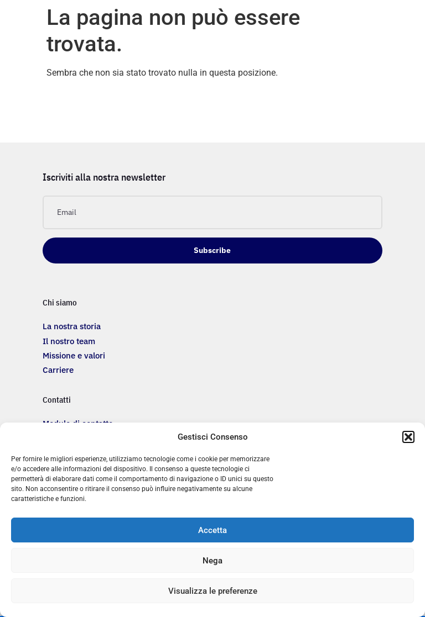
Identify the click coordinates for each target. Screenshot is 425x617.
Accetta (212, 530)
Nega (212, 561)
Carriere (58, 370)
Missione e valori (74, 355)
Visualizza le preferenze (212, 591)
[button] (408, 436)
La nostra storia (72, 326)
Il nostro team (69, 341)
